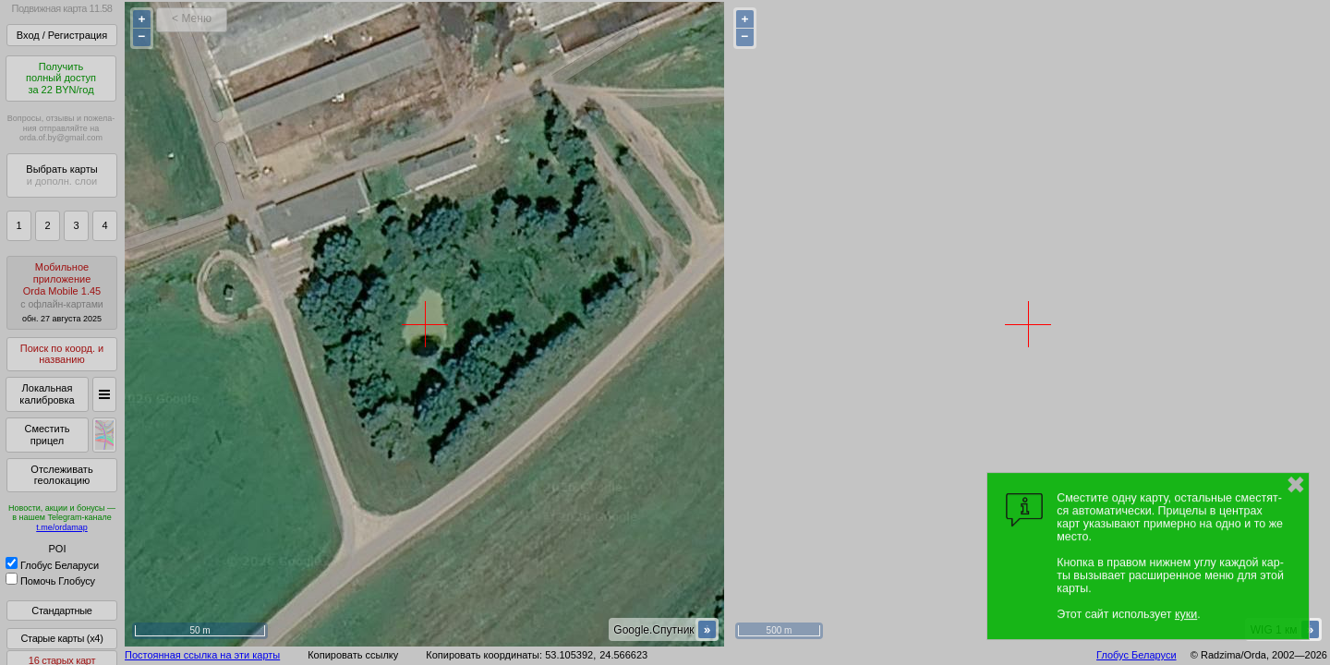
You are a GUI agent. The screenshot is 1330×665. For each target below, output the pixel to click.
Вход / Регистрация (62, 35)
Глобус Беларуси (52, 565)
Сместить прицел (46, 434)
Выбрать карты (61, 175)
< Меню (192, 18)
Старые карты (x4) (61, 638)
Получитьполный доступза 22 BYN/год (61, 78)
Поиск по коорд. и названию (61, 354)
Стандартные (61, 610)
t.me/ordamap (62, 527)
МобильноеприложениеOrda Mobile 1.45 (62, 292)
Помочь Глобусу (50, 580)
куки (1186, 614)
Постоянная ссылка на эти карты (202, 654)
